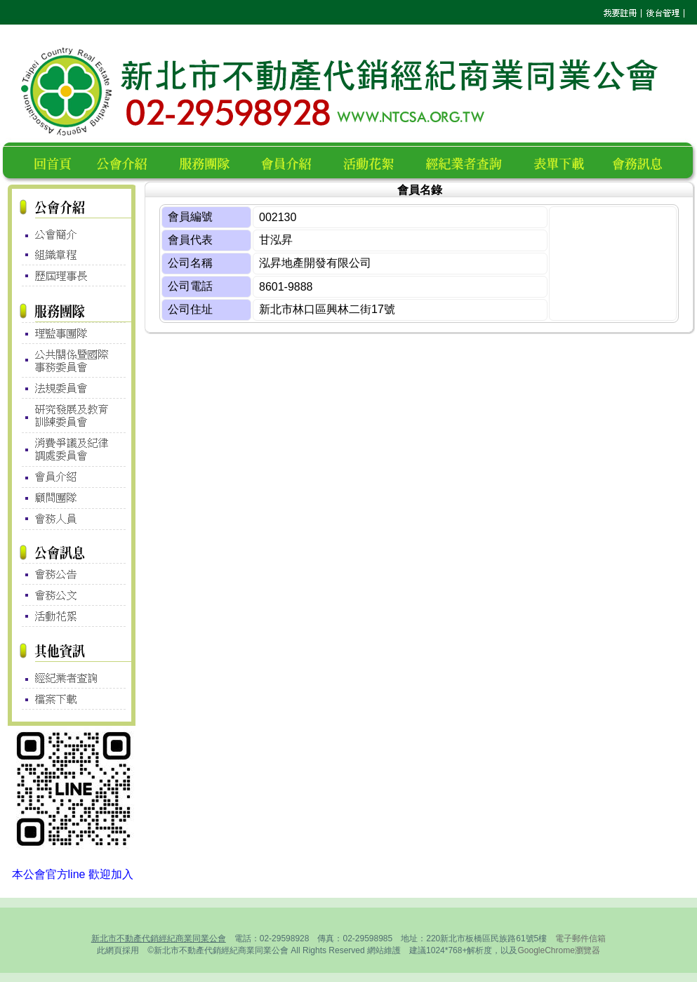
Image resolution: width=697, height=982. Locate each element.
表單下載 (562, 162)
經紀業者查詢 (470, 162)
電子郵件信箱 (580, 938)
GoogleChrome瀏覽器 (558, 950)
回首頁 (55, 162)
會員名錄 (292, 162)
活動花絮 (374, 162)
